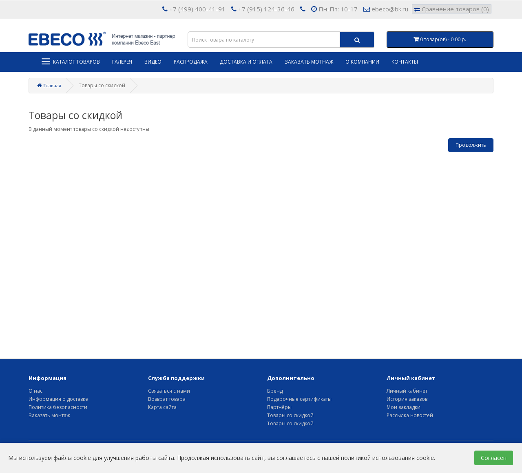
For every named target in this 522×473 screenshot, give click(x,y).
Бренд (275, 390)
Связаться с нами (169, 390)
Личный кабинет (407, 390)
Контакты (405, 61)
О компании (362, 61)
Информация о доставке (58, 399)
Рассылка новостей (410, 415)
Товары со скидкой (290, 415)
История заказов (407, 399)
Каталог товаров (70, 61)
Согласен (494, 458)
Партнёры (279, 407)
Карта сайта (162, 407)
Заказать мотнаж (309, 61)
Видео (152, 61)
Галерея (122, 61)
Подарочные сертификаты (299, 399)
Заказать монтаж (49, 415)
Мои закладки (403, 407)
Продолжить (471, 144)
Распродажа (191, 61)
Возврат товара (167, 399)
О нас (35, 390)
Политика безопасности (58, 407)
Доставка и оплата (246, 61)
